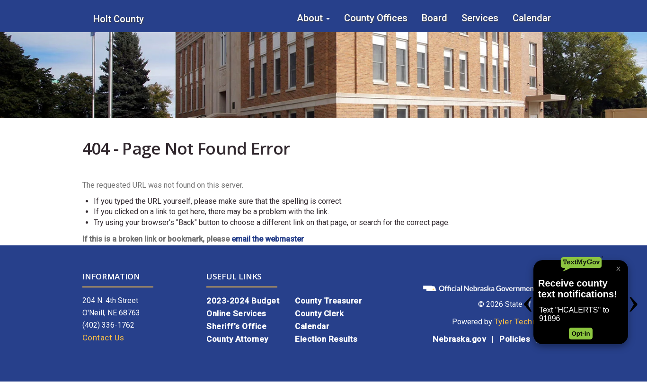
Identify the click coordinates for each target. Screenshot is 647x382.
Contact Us (103, 337)
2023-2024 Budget (242, 300)
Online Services (236, 313)
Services (479, 18)
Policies (514, 339)
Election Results (326, 339)
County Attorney (237, 339)
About (313, 18)
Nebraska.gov (459, 339)
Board (434, 18)
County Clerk (319, 313)
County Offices (376, 18)
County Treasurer (328, 300)
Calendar (532, 18)
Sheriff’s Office (236, 326)
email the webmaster (267, 238)
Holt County (118, 19)
